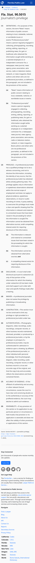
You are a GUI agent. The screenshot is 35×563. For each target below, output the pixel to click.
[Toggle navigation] (31, 3)
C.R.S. (12, 540)
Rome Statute (14, 558)
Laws (11, 549)
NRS (11, 546)
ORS (15, 552)
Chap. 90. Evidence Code (11, 9)
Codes (12, 537)
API (2, 521)
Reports (4, 527)
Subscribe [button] (5, 463)
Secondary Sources (7, 530)
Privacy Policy (6, 533)
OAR (11, 552)
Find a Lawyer (6, 512)
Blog (2, 515)
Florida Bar (8, 478)
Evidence (15, 7)
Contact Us (5, 524)
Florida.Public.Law (16, 2)
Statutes (7, 7)
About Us (4, 518)
